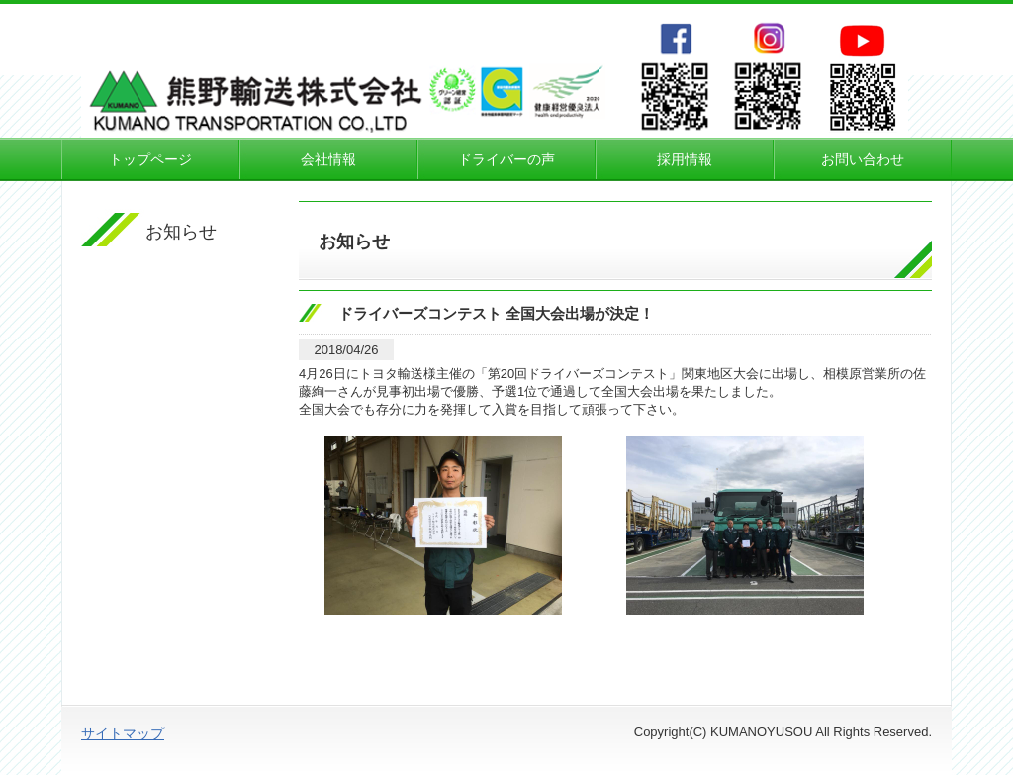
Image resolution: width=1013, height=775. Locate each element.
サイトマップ (122, 733)
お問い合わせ (862, 159)
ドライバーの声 (506, 159)
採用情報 (684, 159)
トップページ (150, 159)
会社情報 (328, 159)
